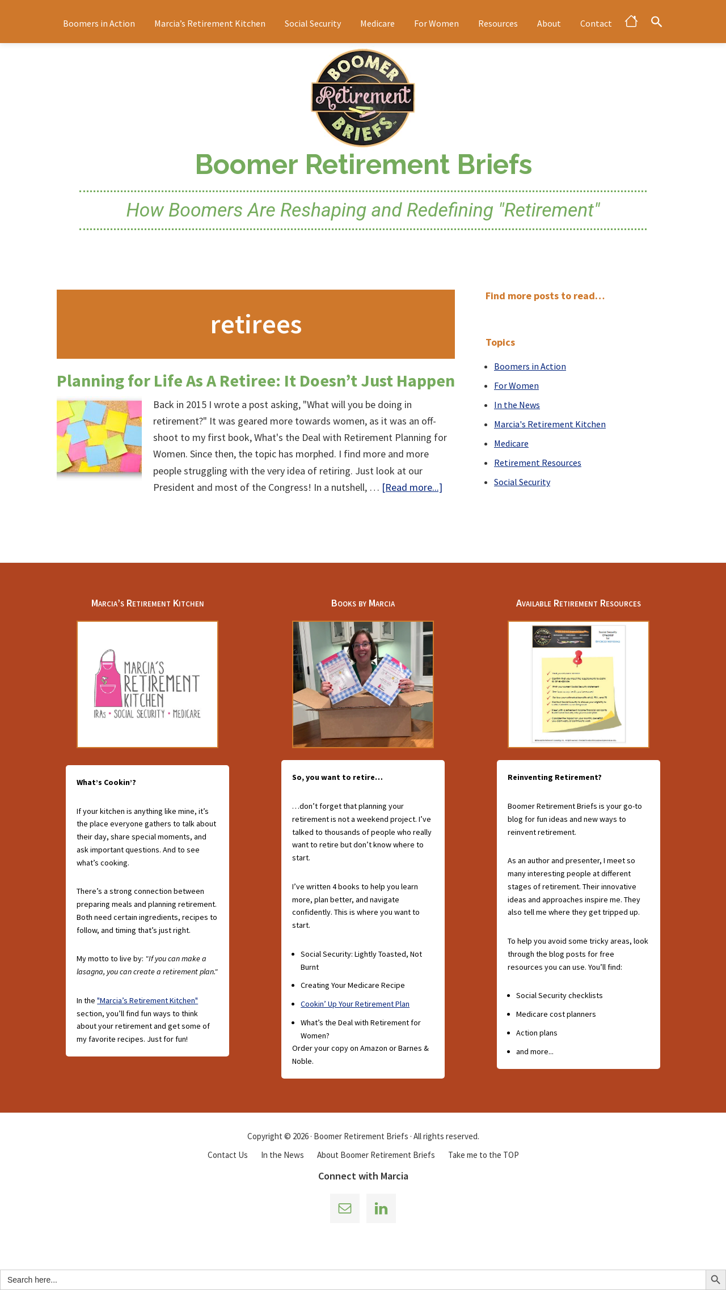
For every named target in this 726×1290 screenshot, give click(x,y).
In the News (517, 404)
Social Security (522, 481)
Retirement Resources (537, 462)
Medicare (511, 443)
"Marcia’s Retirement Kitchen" (147, 1000)
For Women (516, 385)
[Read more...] (412, 487)
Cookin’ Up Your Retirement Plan (355, 1004)
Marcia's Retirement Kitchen (550, 424)
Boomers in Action (530, 366)
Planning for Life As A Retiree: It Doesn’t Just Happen (256, 380)
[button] (657, 22)
